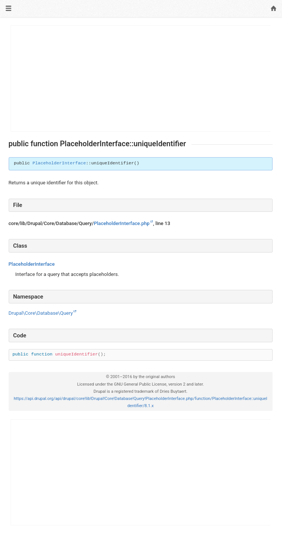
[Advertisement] (141, 78)
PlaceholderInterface (59, 163)
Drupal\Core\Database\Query (41, 313)
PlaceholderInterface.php (122, 223)
